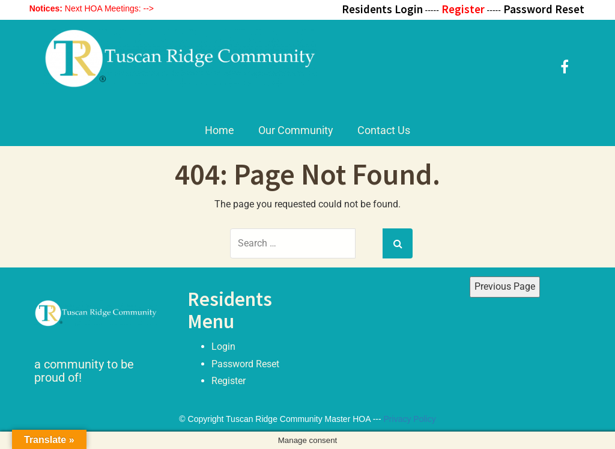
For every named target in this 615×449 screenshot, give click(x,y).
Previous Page (504, 286)
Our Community (295, 130)
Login (223, 346)
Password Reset (245, 364)
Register (228, 380)
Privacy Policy (410, 419)
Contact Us (383, 130)
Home (219, 130)
